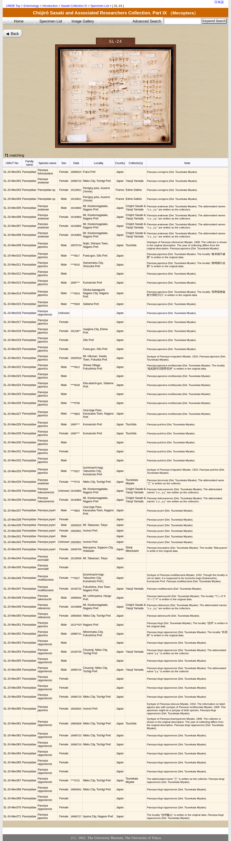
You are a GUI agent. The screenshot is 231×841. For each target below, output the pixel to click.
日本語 (219, 2)
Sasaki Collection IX (74, 5)
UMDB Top (13, 5)
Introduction (50, 5)
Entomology (31, 5)
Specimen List (99, 5)
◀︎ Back (12, 34)
